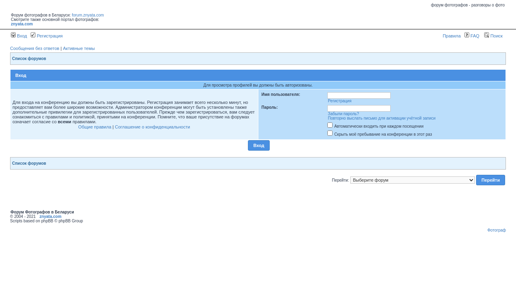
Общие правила (94, 126)
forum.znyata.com (88, 15)
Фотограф (496, 230)
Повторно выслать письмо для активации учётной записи (381, 118)
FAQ (471, 35)
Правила (452, 35)
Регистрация (46, 35)
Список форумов (29, 58)
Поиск (493, 35)
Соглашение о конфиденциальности (152, 126)
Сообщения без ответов (34, 48)
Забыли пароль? (343, 114)
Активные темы (79, 48)
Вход (19, 35)
